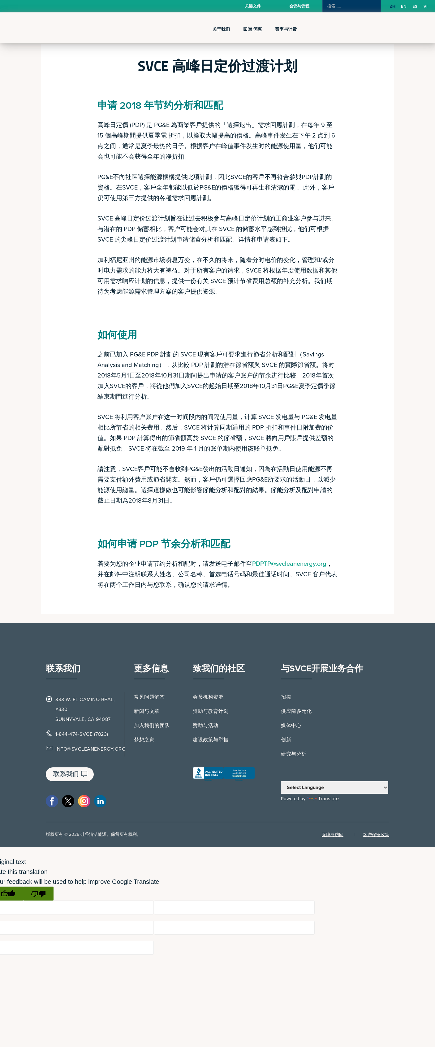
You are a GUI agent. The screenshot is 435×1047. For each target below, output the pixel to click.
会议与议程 (299, 6)
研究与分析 (294, 754)
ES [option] (414, 6)
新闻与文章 (147, 711)
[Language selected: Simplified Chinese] (410, 6)
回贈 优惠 (252, 29)
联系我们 (70, 774)
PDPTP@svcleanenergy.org (289, 564)
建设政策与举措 (211, 740)
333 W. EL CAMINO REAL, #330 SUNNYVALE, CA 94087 (85, 709)
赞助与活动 (205, 725)
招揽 (286, 697)
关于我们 (221, 29)
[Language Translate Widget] (334, 787)
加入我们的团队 (152, 725)
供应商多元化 (296, 711)
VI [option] (425, 6)
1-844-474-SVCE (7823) (81, 734)
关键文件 (253, 6)
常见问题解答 (149, 697)
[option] (403, 6)
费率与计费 (286, 29)
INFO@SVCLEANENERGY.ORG (90, 749)
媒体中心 (291, 725)
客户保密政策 (376, 834)
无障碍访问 (332, 834)
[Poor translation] (38, 894)
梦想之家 (144, 740)
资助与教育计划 (211, 711)
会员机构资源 (208, 697)
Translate (323, 799)
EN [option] (403, 6)
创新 (286, 740)
